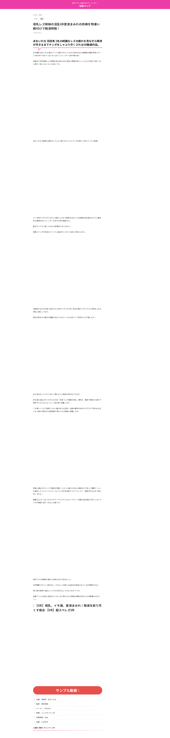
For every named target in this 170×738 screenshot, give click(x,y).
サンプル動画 (67, 690)
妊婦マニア (85, 5)
